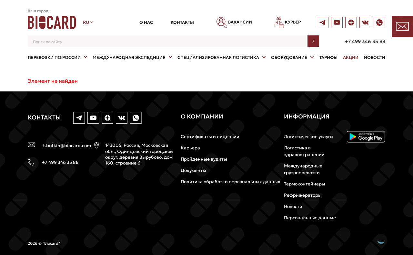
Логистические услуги (308, 136)
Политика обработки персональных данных (230, 181)
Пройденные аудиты (204, 159)
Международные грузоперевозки (303, 169)
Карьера (190, 148)
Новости (293, 206)
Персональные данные (310, 218)
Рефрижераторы (303, 195)
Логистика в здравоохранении (304, 151)
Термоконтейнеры (304, 184)
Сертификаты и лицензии (210, 136)
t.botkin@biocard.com (67, 145)
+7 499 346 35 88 (365, 41)
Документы (193, 170)
